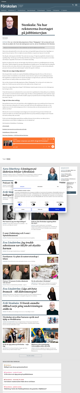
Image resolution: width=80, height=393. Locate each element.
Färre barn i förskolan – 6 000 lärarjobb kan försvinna (15, 136)
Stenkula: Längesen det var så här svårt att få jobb (14, 130)
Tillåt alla (57, 209)
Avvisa (23, 209)
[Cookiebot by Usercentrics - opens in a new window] (60, 183)
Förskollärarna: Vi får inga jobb (9, 133)
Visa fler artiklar (30, 357)
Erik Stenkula (5, 39)
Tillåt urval (40, 209)
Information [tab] (40, 186)
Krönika (8, 160)
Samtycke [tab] (22, 186)
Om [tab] (58, 186)
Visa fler (69, 194)
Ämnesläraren (11, 10)
